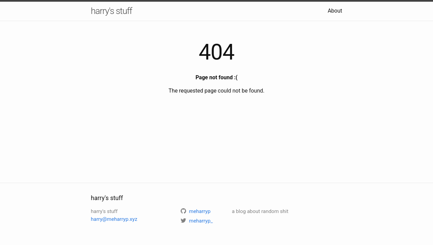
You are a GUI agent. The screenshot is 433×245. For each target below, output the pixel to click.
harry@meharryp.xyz (114, 219)
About (335, 10)
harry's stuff (111, 11)
